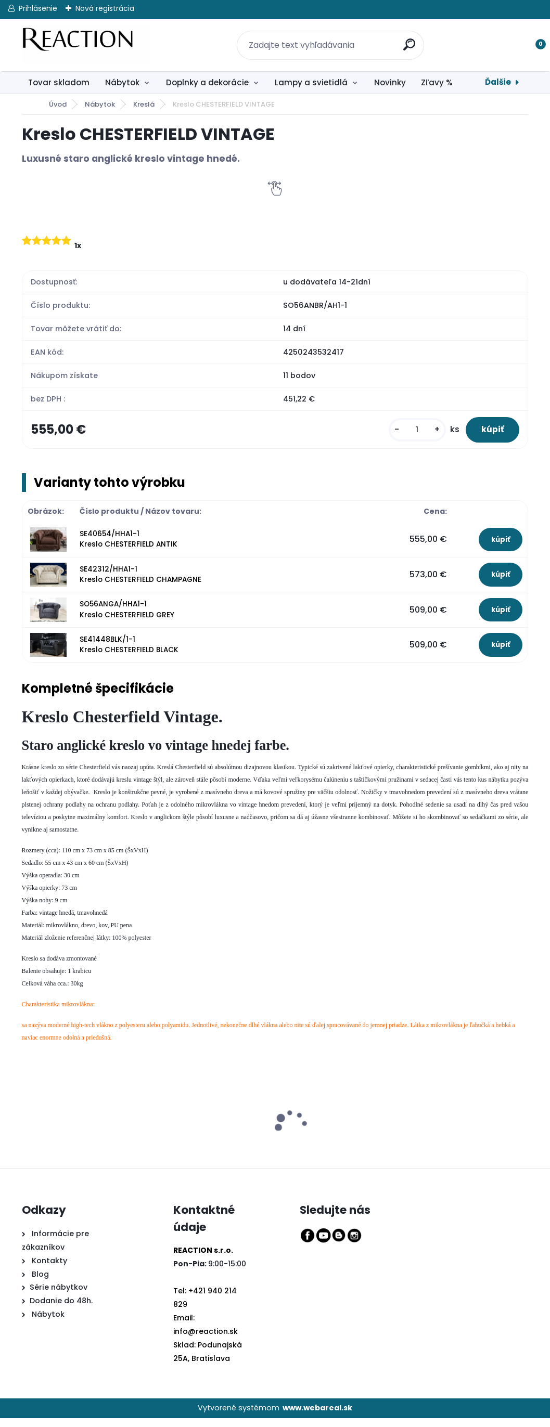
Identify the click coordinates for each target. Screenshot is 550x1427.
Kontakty (49, 1269)
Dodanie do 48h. (61, 1309)
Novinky (390, 82)
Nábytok (122, 82)
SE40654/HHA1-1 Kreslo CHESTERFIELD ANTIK (128, 548)
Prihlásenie (38, 8)
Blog (39, 1282)
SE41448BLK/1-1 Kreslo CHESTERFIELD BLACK (129, 653)
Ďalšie (498, 81)
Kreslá (144, 104)
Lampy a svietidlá (311, 82)
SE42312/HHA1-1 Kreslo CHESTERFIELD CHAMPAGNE (140, 583)
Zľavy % (437, 82)
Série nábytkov (58, 1296)
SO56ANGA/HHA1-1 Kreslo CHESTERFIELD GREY (127, 618)
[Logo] (85, 45)
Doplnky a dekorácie (207, 82)
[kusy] (404, 434)
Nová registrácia (104, 8)
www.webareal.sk (317, 1416)
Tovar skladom (58, 82)
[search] (405, 39)
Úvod (58, 104)
